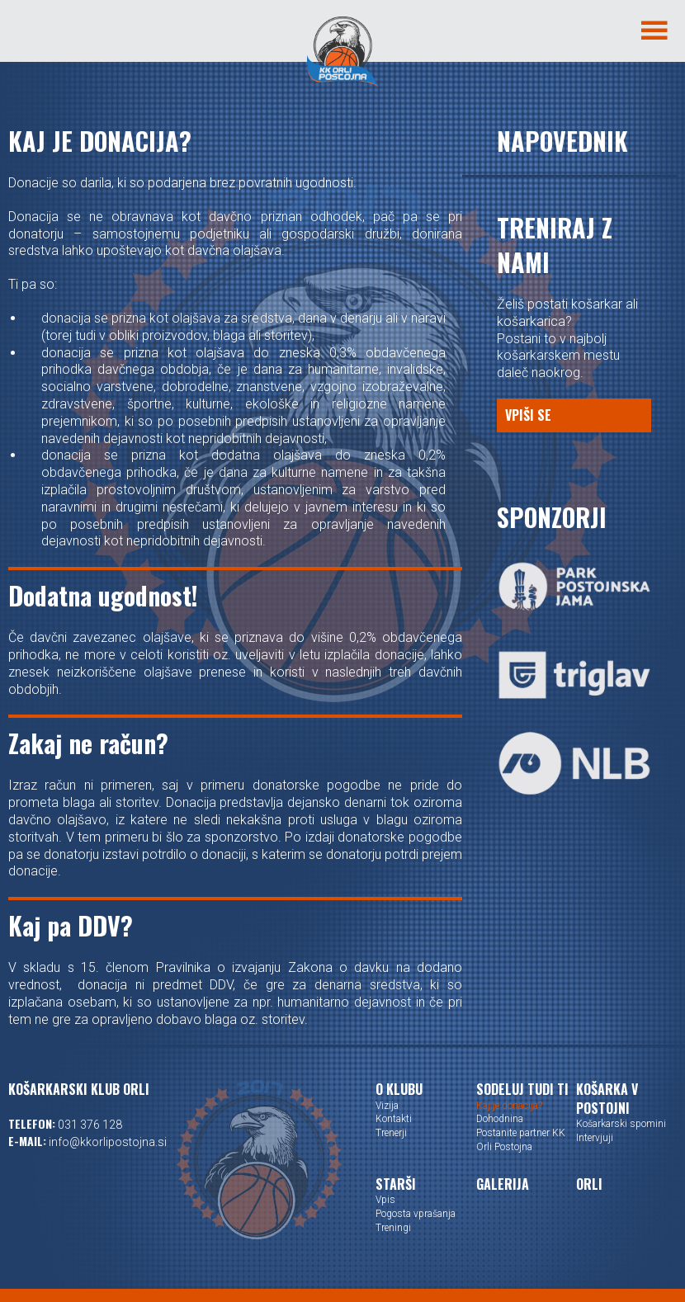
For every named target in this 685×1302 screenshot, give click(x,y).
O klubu (399, 1089)
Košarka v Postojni (607, 1098)
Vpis (385, 1199)
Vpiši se (528, 415)
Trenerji (391, 1133)
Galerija (502, 1184)
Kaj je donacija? (509, 1105)
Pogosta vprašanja (416, 1213)
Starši (396, 1184)
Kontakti (394, 1119)
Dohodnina (499, 1119)
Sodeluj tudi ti (522, 1089)
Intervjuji (594, 1138)
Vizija (387, 1105)
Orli (589, 1184)
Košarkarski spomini (621, 1124)
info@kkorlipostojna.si (108, 1142)
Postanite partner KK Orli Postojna (520, 1140)
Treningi (393, 1228)
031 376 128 (90, 1124)
